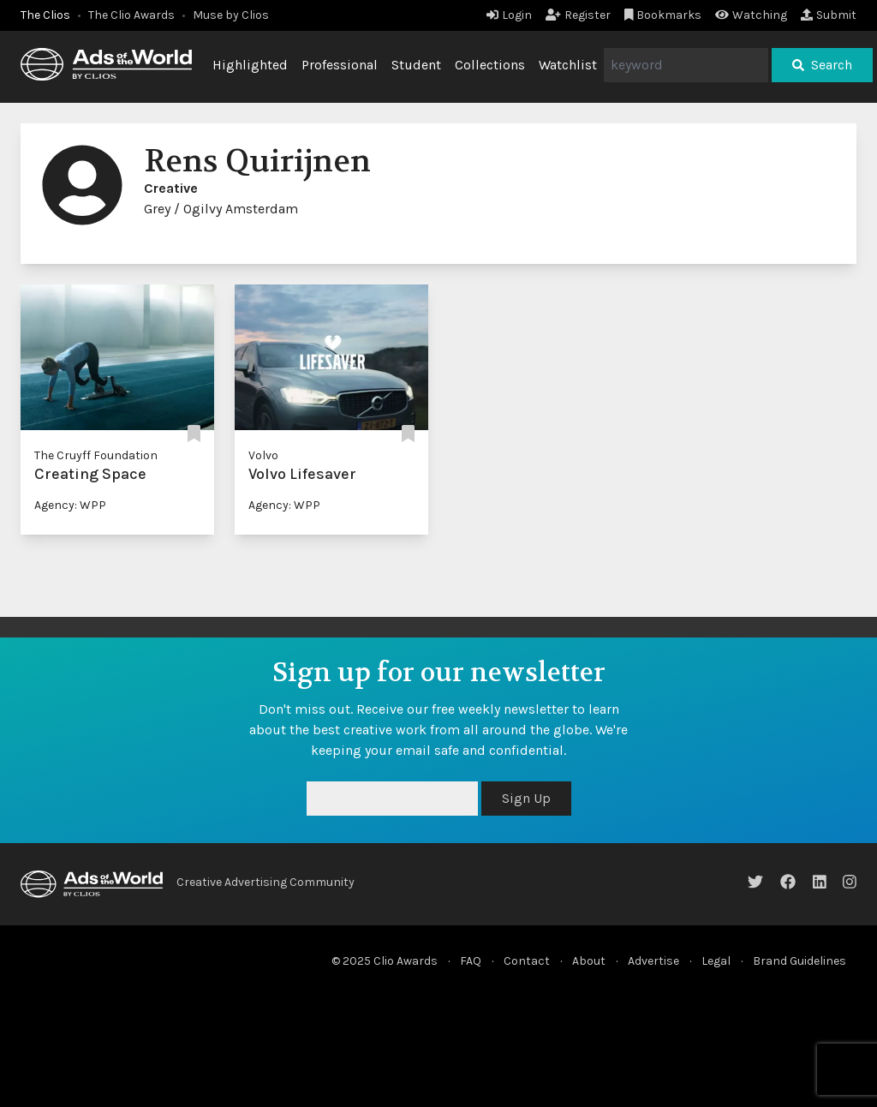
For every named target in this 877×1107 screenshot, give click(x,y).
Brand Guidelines (799, 961)
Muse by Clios (231, 15)
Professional (339, 65)
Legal (716, 961)
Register (578, 15)
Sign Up (526, 798)
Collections (490, 65)
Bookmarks (663, 15)
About (589, 961)
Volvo (263, 455)
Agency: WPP (70, 505)
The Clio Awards (131, 15)
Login (509, 15)
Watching (751, 15)
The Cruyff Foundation (96, 455)
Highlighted (250, 65)
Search (822, 65)
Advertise (653, 961)
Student (416, 65)
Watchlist (568, 65)
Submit (828, 15)
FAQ (470, 961)
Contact (527, 961)
